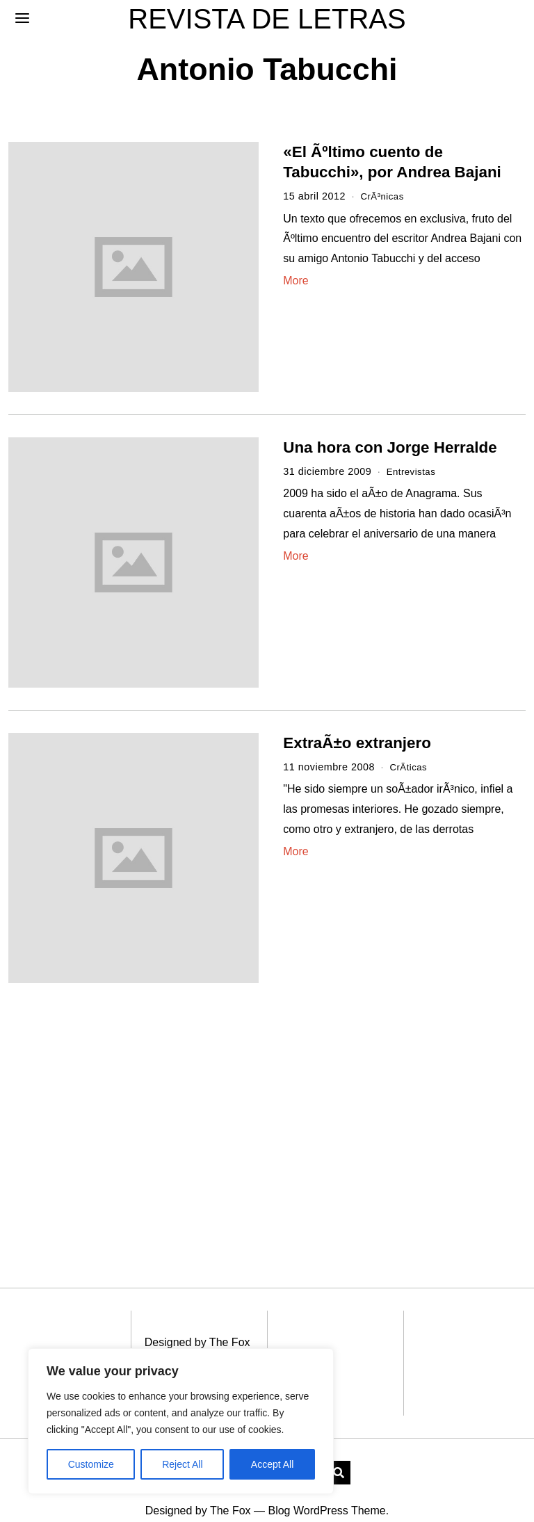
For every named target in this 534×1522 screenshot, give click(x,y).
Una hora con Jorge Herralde (389, 447)
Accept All (272, 1464)
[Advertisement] (127, 1108)
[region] (181, 1421)
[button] (338, 1452)
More (295, 280)
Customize (91, 1464)
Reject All (182, 1464)
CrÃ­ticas (409, 766)
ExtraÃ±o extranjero (357, 743)
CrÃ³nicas (383, 196)
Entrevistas (413, 471)
